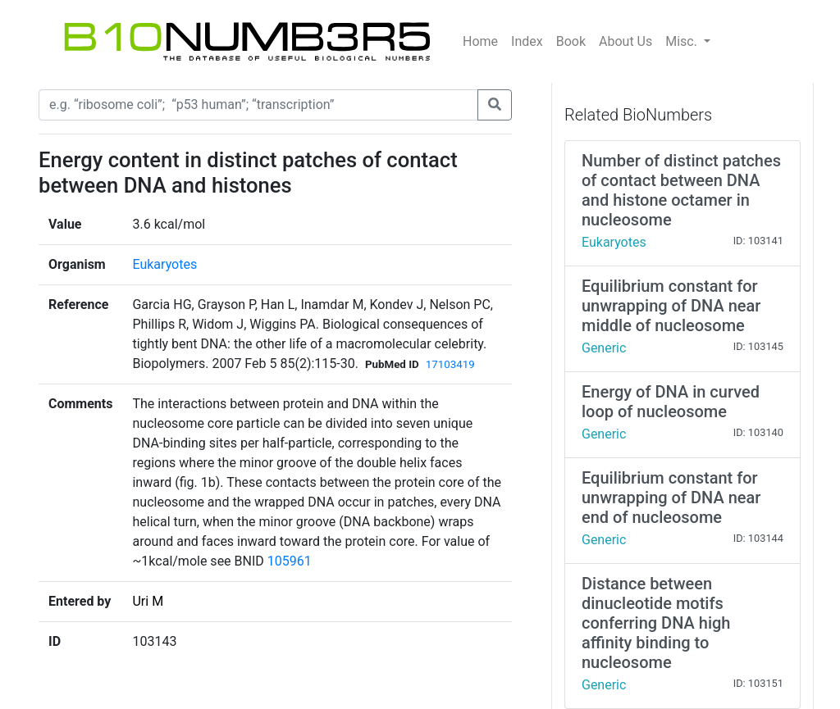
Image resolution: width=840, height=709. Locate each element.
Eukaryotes (164, 264)
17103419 (450, 364)
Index (527, 41)
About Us (625, 41)
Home (480, 41)
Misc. (683, 41)
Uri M (147, 601)
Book (571, 41)
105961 (289, 561)
